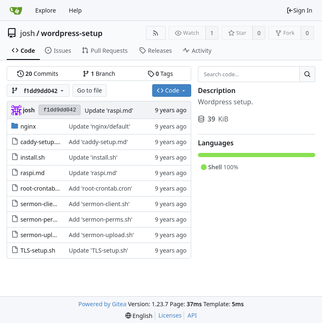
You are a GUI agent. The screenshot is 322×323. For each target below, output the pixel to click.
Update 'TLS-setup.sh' (98, 250)
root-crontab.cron (45, 188)
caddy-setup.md (43, 142)
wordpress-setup (71, 33)
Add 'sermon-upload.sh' (101, 235)
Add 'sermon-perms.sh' (100, 219)
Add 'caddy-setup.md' (98, 142)
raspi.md (33, 173)
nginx (28, 126)
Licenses (170, 315)
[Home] (16, 10)
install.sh (33, 157)
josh (27, 33)
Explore (45, 10)
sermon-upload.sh (46, 235)
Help (75, 10)
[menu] (139, 316)
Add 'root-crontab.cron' (100, 188)
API (192, 315)
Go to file (89, 90)
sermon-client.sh (44, 204)
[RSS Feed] (156, 33)
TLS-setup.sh (38, 250)
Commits (37, 74)
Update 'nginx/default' (99, 126)
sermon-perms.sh (45, 219)
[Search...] (307, 74)
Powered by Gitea (102, 304)
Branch (99, 74)
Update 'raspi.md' (109, 110)
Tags (160, 74)
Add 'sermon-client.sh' (99, 204)
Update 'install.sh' (93, 157)
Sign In (299, 10)
